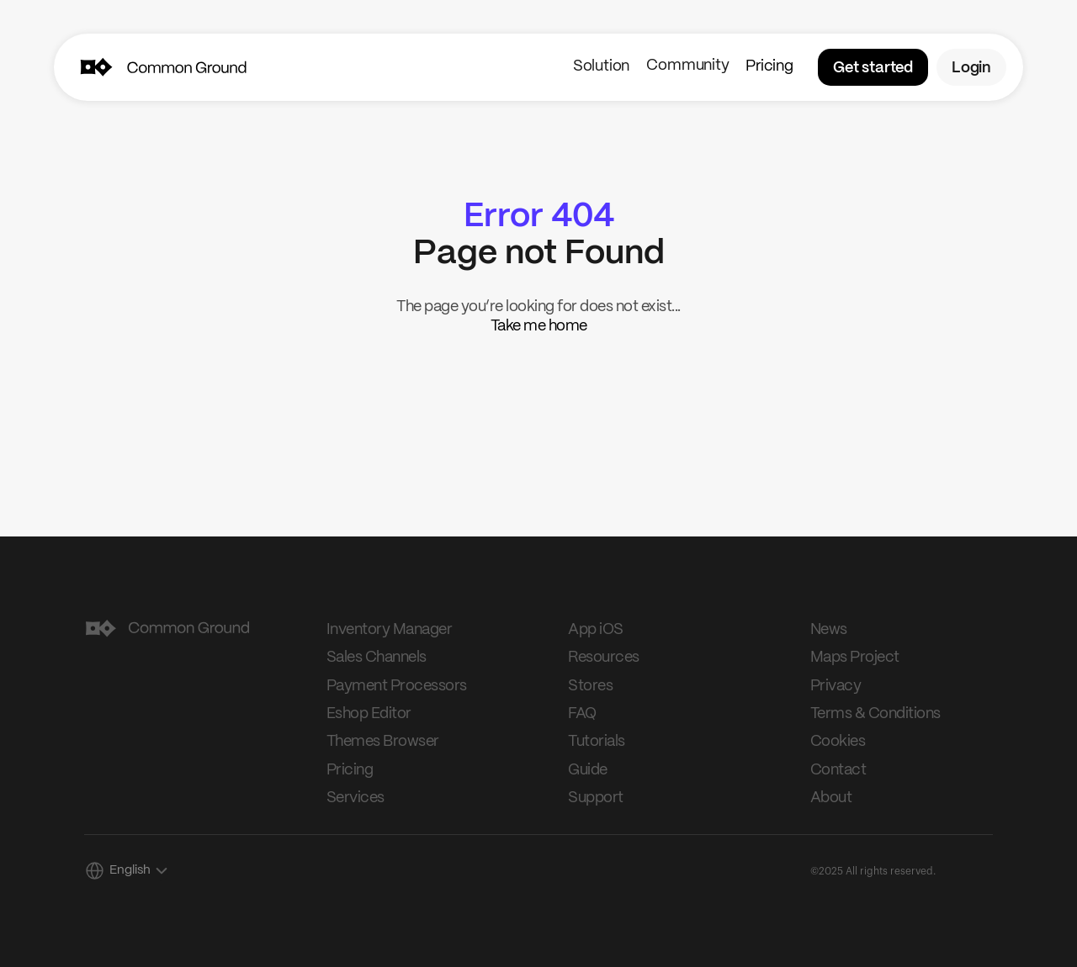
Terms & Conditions (875, 713)
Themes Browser (382, 741)
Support (595, 798)
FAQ (582, 713)
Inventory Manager (389, 629)
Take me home (539, 326)
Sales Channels (376, 657)
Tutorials (596, 741)
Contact (838, 770)
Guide (587, 770)
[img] (95, 67)
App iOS (595, 629)
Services (355, 798)
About (831, 798)
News (828, 629)
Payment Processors (396, 686)
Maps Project (854, 657)
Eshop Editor (368, 713)
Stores (590, 686)
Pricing (769, 66)
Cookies (838, 741)
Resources (603, 657)
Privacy (836, 686)
